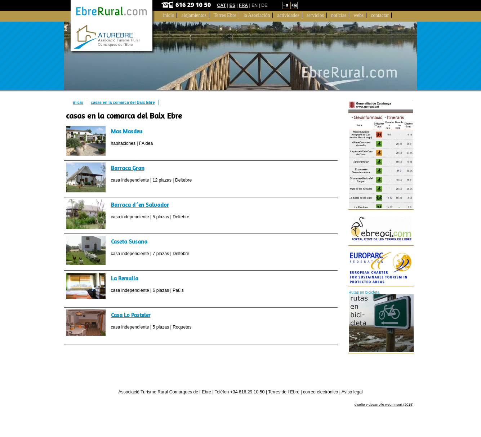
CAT (221, 5)
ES (232, 5)
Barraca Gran (127, 167)
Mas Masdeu (126, 131)
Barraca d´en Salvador (140, 204)
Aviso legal (352, 391)
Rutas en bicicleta (363, 292)
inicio (78, 102)
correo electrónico (320, 391)
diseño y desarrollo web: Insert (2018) (384, 404)
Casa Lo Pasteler (131, 314)
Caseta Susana (129, 241)
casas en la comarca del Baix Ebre (123, 102)
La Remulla (124, 278)
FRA (243, 5)
